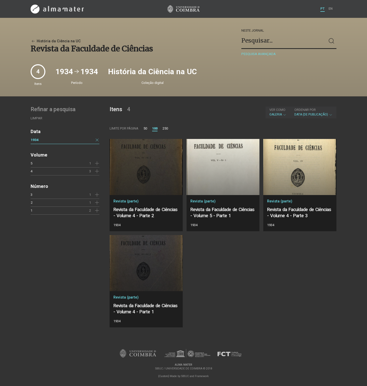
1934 (35, 140)
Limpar (36, 118)
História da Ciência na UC (56, 41)
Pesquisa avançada (258, 54)
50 (145, 128)
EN (331, 8)
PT (322, 8)
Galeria (277, 112)
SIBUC (185, 376)
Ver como (277, 110)
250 (165, 128)
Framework (202, 376)
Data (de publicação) (313, 112)
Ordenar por (305, 110)
